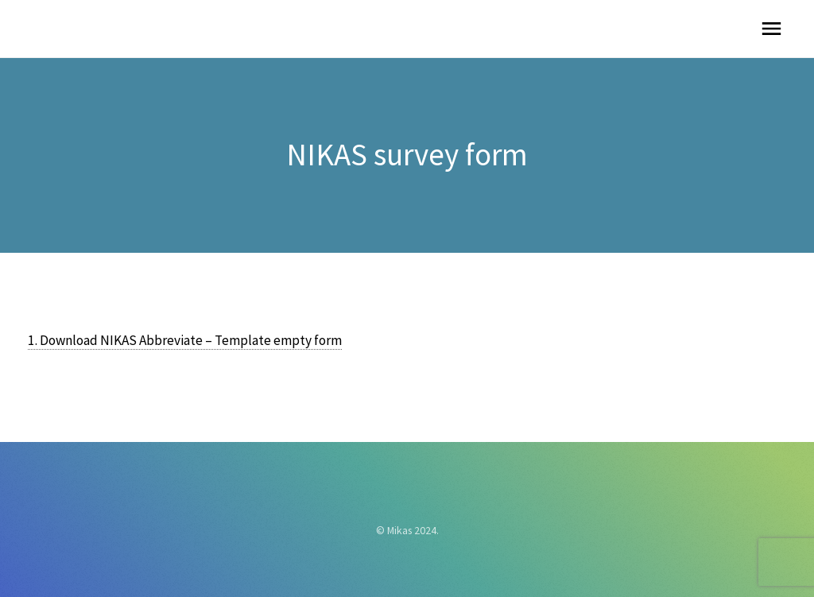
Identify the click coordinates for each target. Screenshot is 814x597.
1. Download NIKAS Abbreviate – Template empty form (185, 340)
